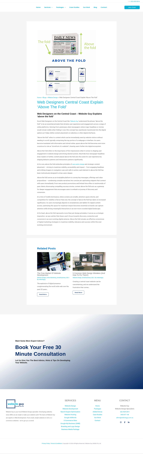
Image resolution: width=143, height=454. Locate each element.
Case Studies (97, 415)
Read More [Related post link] (43, 295)
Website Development (70, 409)
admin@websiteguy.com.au (124, 418)
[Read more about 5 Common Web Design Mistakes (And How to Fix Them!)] (89, 261)
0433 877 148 (125, 415)
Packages (97, 409)
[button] (53, 7)
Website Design (41, 277)
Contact (97, 421)
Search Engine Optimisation (70, 412)
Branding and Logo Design (70, 427)
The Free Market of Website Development (49, 274)
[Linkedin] (128, 423)
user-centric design (79, 164)
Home (97, 406)
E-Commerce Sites (70, 421)
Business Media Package (70, 430)
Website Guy (74, 121)
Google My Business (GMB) (70, 424)
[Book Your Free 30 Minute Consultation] (105, 351)
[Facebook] (125, 423)
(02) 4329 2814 (135, 1)
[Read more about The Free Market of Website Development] (53, 261)
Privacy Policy (46, 444)
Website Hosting (70, 415)
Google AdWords (70, 418)
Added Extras (97, 412)
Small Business (61, 277)
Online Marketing (51, 277)
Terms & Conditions (56, 444)
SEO (67, 277)
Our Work (97, 418)
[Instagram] (121, 423)
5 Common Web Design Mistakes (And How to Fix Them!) (89, 274)
